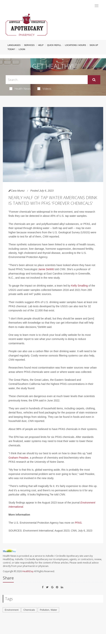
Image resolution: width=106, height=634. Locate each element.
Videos (44, 88)
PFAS (78, 522)
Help (41, 45)
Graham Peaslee (18, 457)
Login (22, 49)
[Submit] (94, 79)
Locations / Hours (75, 45)
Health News (20, 88)
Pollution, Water (48, 609)
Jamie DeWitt (46, 269)
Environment (12, 609)
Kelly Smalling (79, 285)
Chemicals (29, 609)
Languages (14, 45)
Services (29, 45)
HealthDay (27, 571)
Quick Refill (54, 45)
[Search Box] (47, 79)
